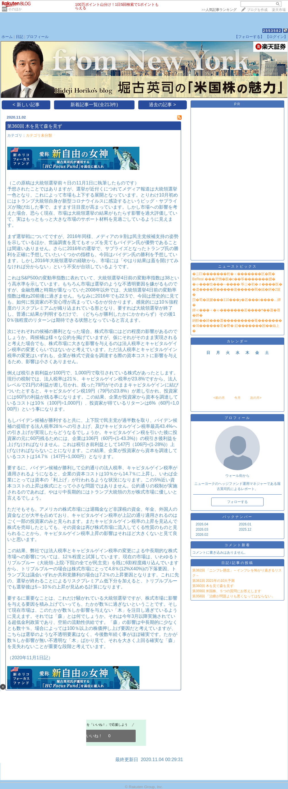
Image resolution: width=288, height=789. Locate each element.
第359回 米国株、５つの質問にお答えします (226, 591)
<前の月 (218, 397)
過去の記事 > (162, 104)
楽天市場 (279, 10)
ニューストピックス (237, 266)
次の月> (255, 397)
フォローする (237, 502)
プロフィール (37, 37)
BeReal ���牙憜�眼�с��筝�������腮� (233, 279)
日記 (19, 37)
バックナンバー (237, 517)
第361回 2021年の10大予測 (213, 581)
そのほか (15, 9)
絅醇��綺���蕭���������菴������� (237, 321)
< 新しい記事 (26, 104)
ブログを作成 (257, 10)
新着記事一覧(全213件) (94, 104)
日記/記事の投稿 (237, 563)
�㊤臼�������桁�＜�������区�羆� (233, 274)
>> (219, 10)
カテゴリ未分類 (39, 135)
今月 (237, 397)
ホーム (7, 37)
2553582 (272, 30)
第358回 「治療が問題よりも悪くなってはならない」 (233, 596)
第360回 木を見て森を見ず (34, 126)
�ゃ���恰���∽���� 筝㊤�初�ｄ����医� (237, 284)
